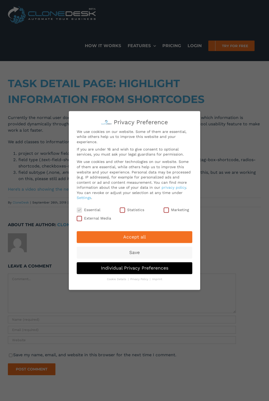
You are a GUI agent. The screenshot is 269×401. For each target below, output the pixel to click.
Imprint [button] (157, 278)
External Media (94, 216)
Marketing (176, 208)
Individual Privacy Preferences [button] (134, 266)
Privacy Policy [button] (139, 278)
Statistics (132, 208)
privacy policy (174, 186)
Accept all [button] (134, 235)
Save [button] (134, 251)
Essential (88, 208)
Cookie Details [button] (117, 278)
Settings (84, 196)
